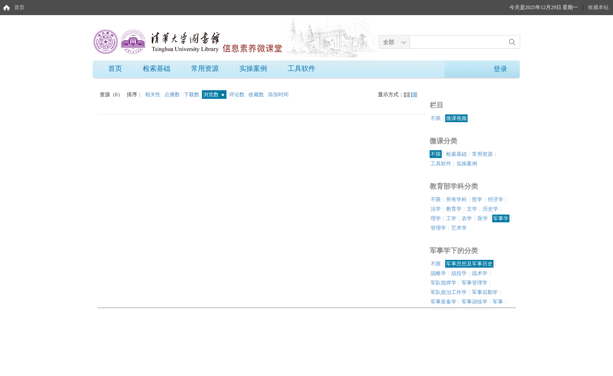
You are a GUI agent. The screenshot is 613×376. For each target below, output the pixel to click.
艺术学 (459, 228)
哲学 (477, 199)
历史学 (490, 209)
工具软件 (301, 68)
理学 (436, 218)
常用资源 (205, 68)
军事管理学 (474, 283)
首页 (19, 7)
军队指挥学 (443, 283)
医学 (483, 218)
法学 (436, 209)
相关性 (153, 95)
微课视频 (456, 118)
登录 (500, 69)
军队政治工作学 (449, 292)
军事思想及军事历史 (469, 264)
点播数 (172, 95)
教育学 (454, 209)
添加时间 (278, 95)
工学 (451, 218)
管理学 (438, 228)
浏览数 (213, 95)
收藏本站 (598, 7)
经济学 (495, 199)
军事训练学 (474, 302)
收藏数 (256, 95)
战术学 (479, 273)
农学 (467, 218)
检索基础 (156, 68)
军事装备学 (443, 302)
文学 (472, 209)
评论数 (237, 95)
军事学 (501, 218)
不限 (436, 118)
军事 (498, 302)
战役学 (459, 273)
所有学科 (456, 199)
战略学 (438, 273)
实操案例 (253, 68)
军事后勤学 (485, 292)
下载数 (192, 95)
